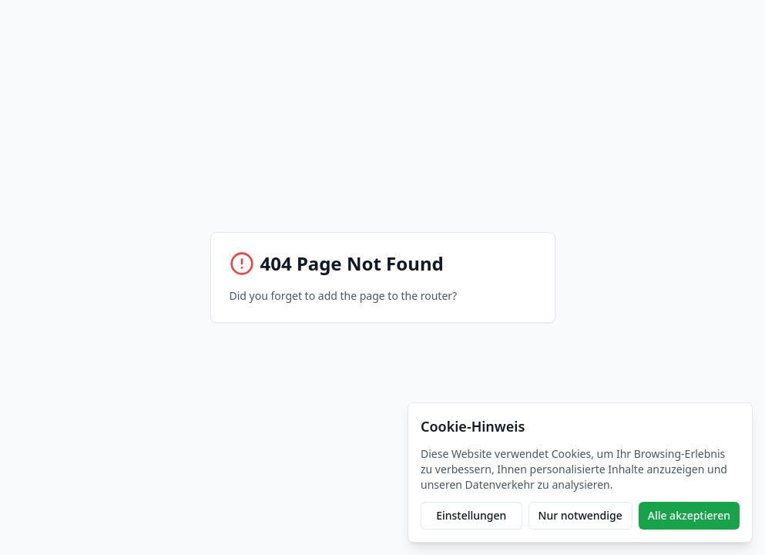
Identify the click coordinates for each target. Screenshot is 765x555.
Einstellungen (471, 515)
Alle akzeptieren (689, 515)
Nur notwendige (580, 515)
